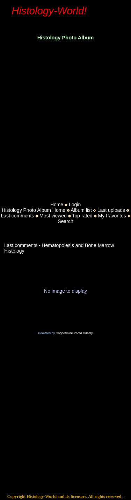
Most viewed (53, 215)
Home (56, 204)
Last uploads (111, 210)
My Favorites (112, 215)
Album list (81, 210)
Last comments (17, 215)
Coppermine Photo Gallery (74, 333)
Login (75, 204)
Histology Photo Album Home (33, 210)
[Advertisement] (65, 119)
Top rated (82, 215)
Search (65, 221)
